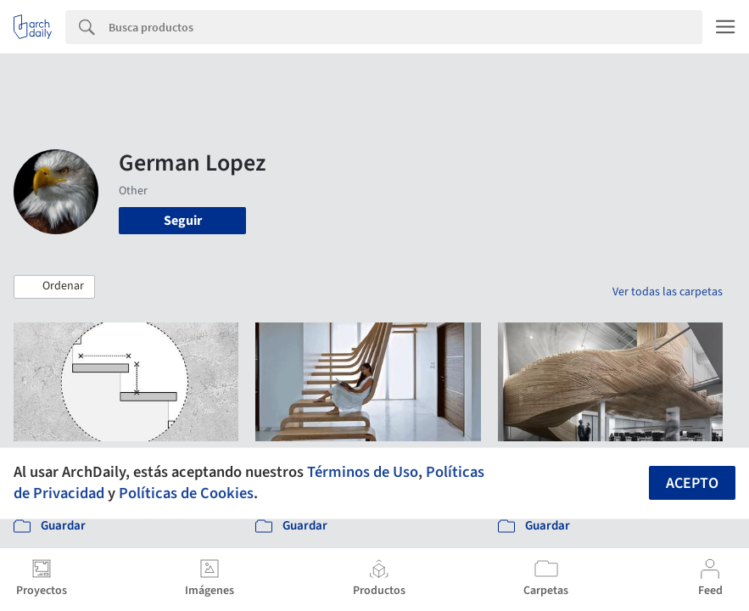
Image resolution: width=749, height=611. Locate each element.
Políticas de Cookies (186, 493)
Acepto (692, 483)
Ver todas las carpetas (667, 292)
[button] (54, 287)
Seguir (183, 220)
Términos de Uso (362, 472)
